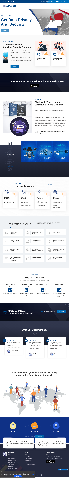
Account (63, 6)
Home (24, 6)
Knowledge (43, 6)
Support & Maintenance (13, 468)
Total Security (11, 464)
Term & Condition (28, 458)
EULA (26, 462)
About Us (3, 1)
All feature (10, 166)
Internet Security (11, 462)
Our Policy (54, 475)
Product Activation (12, 460)
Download (51, 6)
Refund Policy (28, 460)
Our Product (29, 6)
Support (36, 6)
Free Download (11, 458)
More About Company (42, 135)
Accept (17, 476)
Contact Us (10, 466)
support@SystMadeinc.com (47, 1)
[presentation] (64, 24)
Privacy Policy (28, 456)
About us (10, 456)
